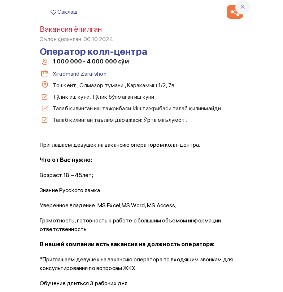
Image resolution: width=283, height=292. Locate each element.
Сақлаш (64, 11)
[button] (235, 12)
